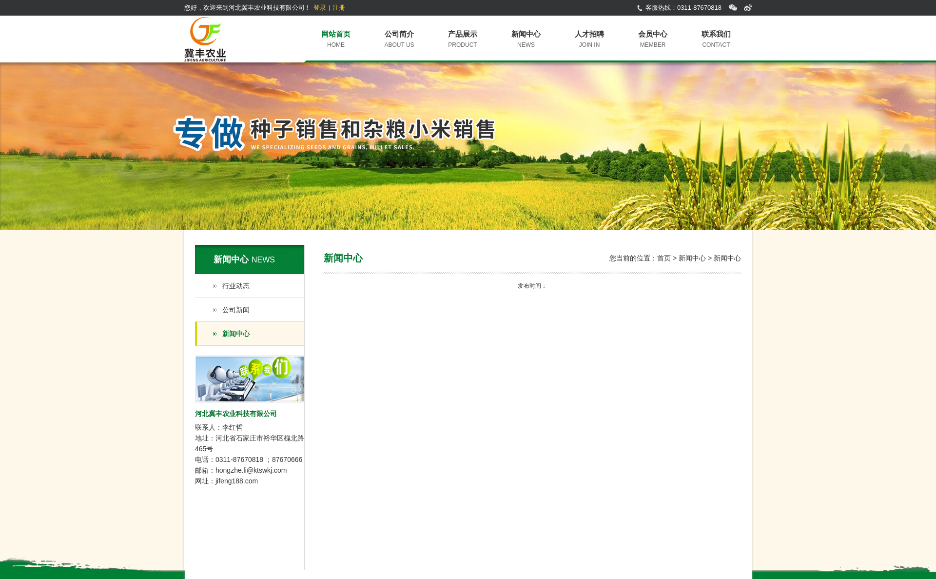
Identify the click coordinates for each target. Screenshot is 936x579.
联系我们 (716, 34)
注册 (338, 7)
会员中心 (652, 34)
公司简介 (399, 34)
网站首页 (336, 34)
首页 (664, 258)
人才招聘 (589, 34)
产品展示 (462, 34)
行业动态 (236, 286)
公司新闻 (236, 310)
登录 (319, 7)
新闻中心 (526, 34)
